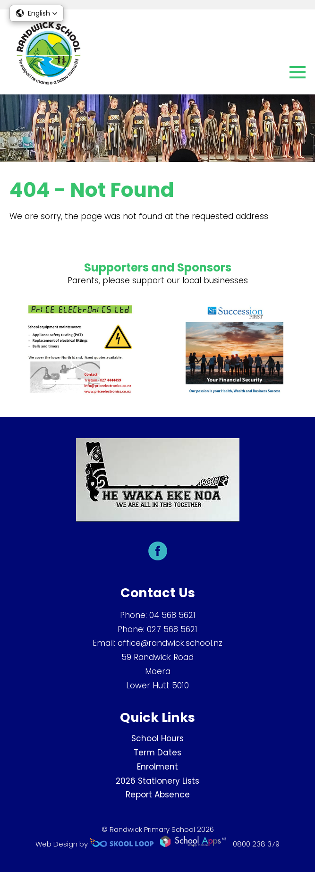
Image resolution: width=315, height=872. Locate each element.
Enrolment (157, 766)
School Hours (157, 738)
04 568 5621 (172, 615)
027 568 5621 (172, 629)
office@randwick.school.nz (170, 643)
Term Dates (157, 752)
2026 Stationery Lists (157, 781)
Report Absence (158, 794)
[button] (37, 13)
